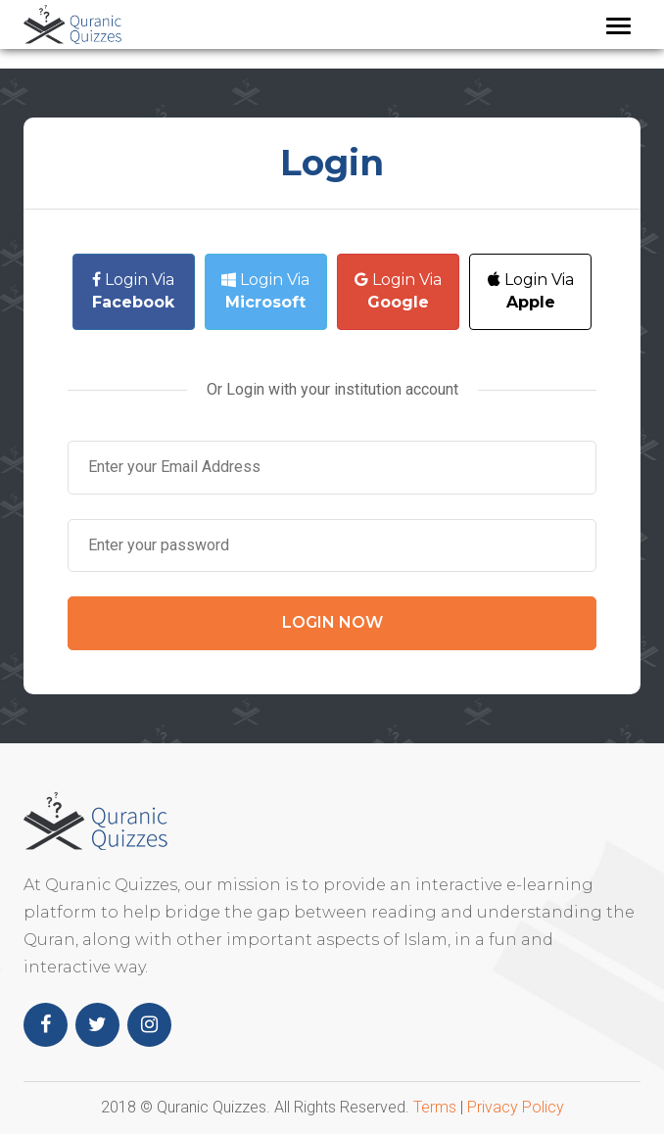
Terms (434, 1107)
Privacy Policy (515, 1107)
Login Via (133, 290)
